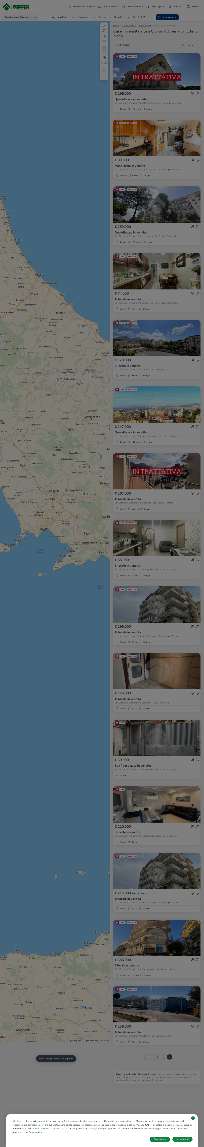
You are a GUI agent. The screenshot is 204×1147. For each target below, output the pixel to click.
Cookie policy (35, 1132)
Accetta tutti (182, 1139)
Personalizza (160, 1139)
